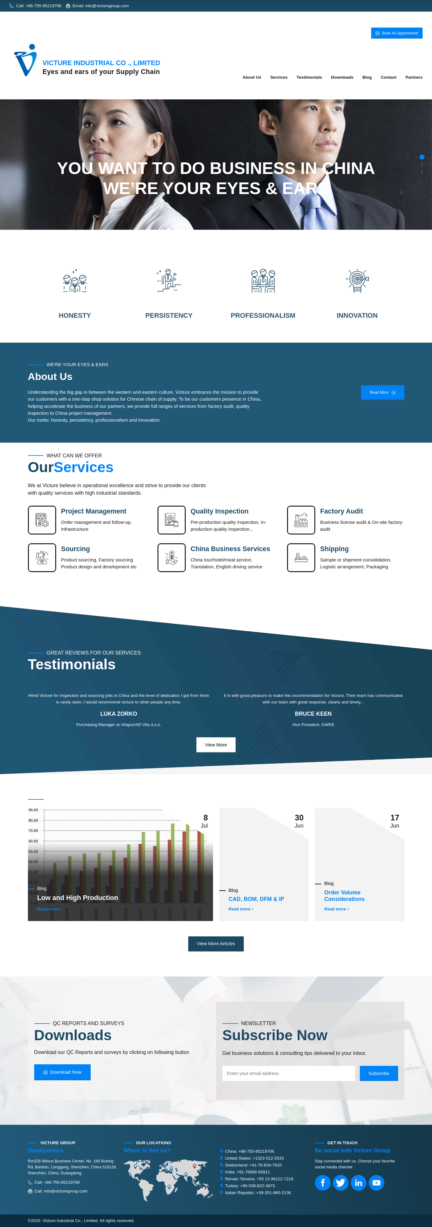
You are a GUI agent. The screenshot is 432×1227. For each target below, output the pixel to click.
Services (278, 77)
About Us (252, 77)
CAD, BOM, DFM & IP (256, 899)
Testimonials (309, 77)
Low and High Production (77, 898)
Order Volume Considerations (344, 895)
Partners (414, 77)
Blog (367, 77)
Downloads (342, 77)
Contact (389, 77)
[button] (421, 157)
